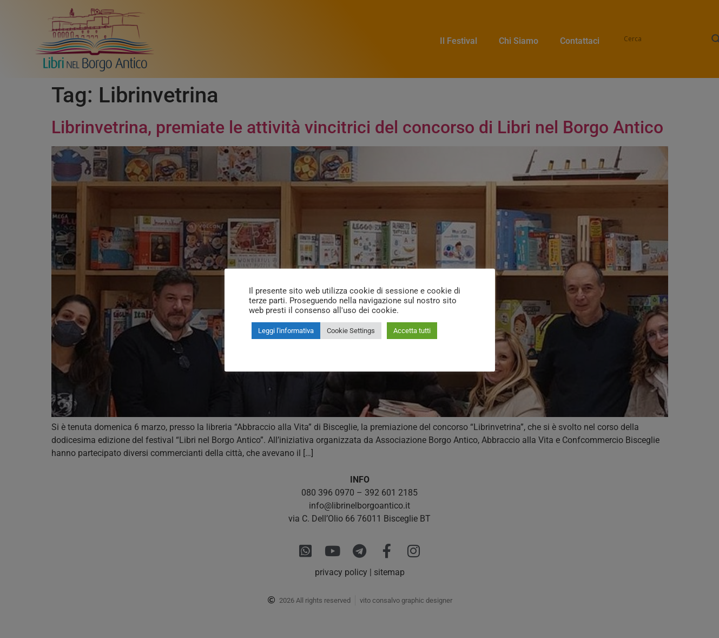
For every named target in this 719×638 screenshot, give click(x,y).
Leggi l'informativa (286, 331)
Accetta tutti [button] (412, 331)
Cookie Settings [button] (351, 331)
